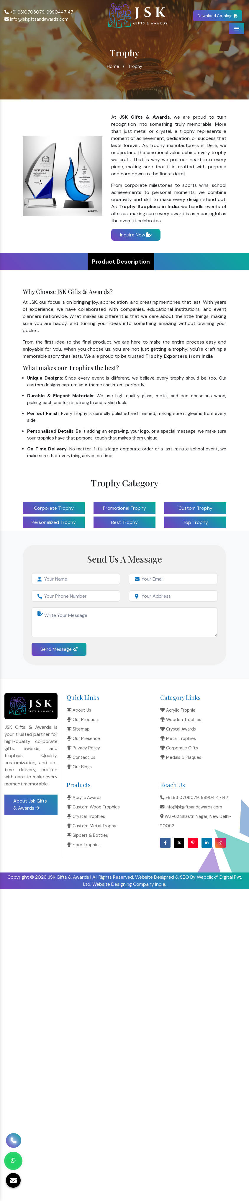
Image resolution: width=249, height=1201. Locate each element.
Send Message (59, 649)
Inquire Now (136, 235)
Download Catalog (218, 16)
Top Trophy (195, 522)
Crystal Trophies (86, 816)
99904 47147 (214, 797)
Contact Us (81, 757)
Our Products (83, 719)
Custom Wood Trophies (93, 807)
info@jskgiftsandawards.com (36, 19)
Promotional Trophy (124, 508)
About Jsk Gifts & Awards (30, 804)
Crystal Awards (178, 729)
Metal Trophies (178, 738)
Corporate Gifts (179, 748)
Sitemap (78, 729)
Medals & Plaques (180, 757)
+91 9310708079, (24, 12)
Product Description (121, 261)
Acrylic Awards (84, 797)
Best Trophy (124, 522)
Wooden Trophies (180, 719)
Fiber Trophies (84, 844)
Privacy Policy (83, 748)
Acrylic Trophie (178, 710)
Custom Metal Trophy (91, 826)
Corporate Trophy (54, 508)
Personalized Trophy (54, 522)
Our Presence (83, 738)
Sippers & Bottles (87, 835)
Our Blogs (79, 766)
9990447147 (60, 12)
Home (113, 66)
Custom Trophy (195, 508)
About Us (79, 710)
